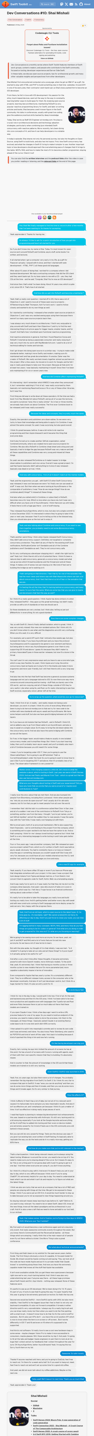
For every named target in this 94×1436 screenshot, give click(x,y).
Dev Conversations (15, 20)
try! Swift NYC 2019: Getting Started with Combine (56, 1434)
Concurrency (39, 20)
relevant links (50, 161)
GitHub (36, 1405)
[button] (83, 25)
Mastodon (37, 1408)
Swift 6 (28, 20)
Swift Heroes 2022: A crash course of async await (56, 1431)
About (87, 4)
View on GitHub (47, 58)
